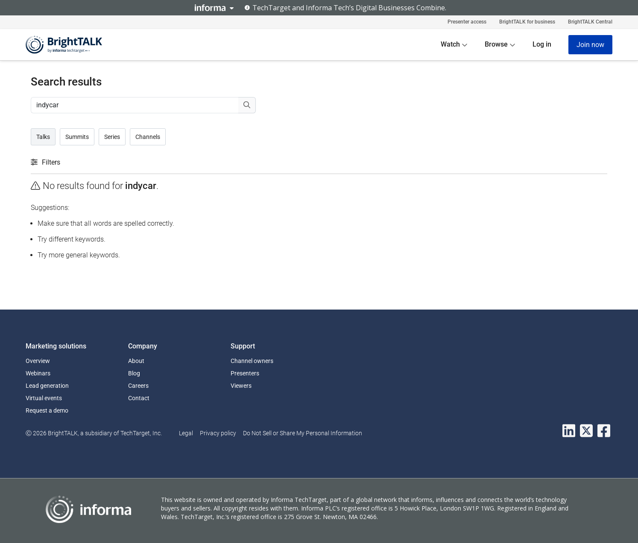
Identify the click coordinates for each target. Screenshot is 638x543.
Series (112, 136)
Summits (77, 136)
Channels (147, 136)
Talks (43, 136)
